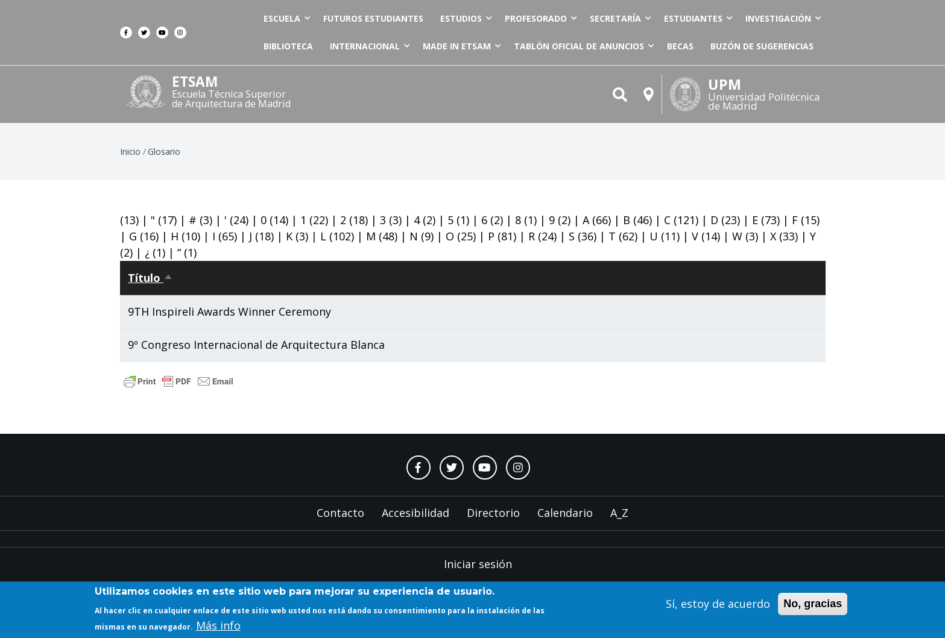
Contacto (340, 512)
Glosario (164, 151)
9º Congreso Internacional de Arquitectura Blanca (256, 344)
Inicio (130, 151)
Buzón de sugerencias (762, 46)
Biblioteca (288, 46)
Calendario (565, 512)
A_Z (619, 512)
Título (150, 278)
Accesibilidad (415, 512)
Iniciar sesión (478, 564)
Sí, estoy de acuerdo (718, 606)
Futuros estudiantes (373, 18)
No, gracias (812, 606)
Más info (218, 628)
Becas (680, 46)
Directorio (493, 512)
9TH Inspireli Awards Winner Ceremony (229, 311)
